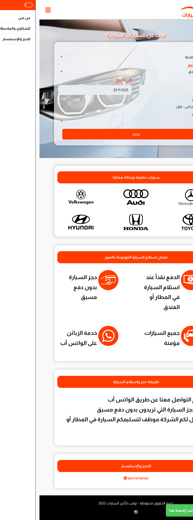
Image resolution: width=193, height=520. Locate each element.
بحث (96, 134)
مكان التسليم (161, 65)
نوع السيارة (162, 100)
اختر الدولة (163, 50)
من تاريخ (165, 79)
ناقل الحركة (162, 114)
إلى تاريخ (84, 79)
